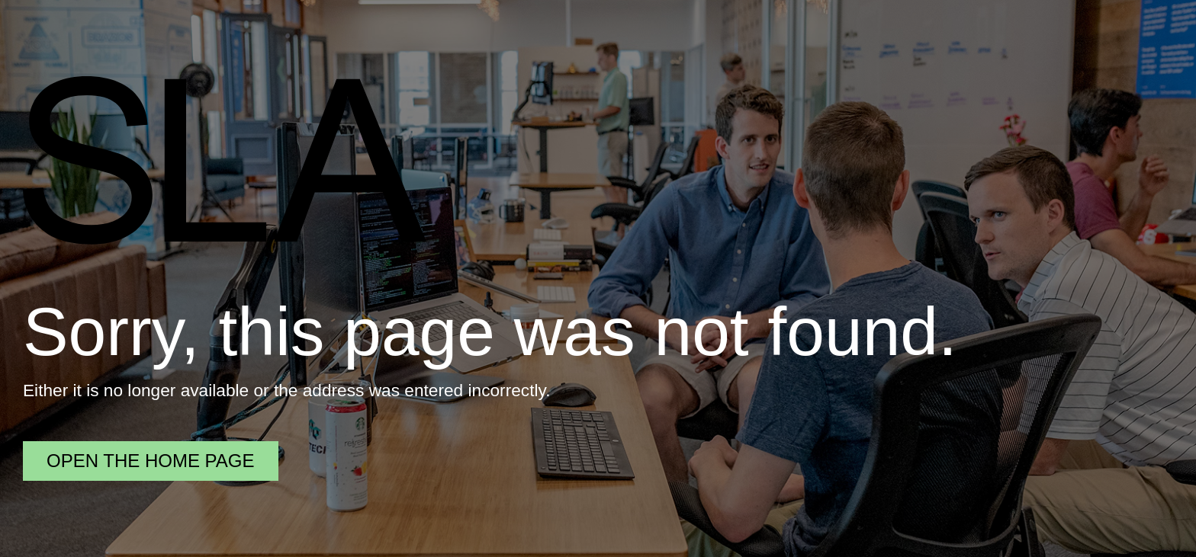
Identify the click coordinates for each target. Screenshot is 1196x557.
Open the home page (151, 460)
